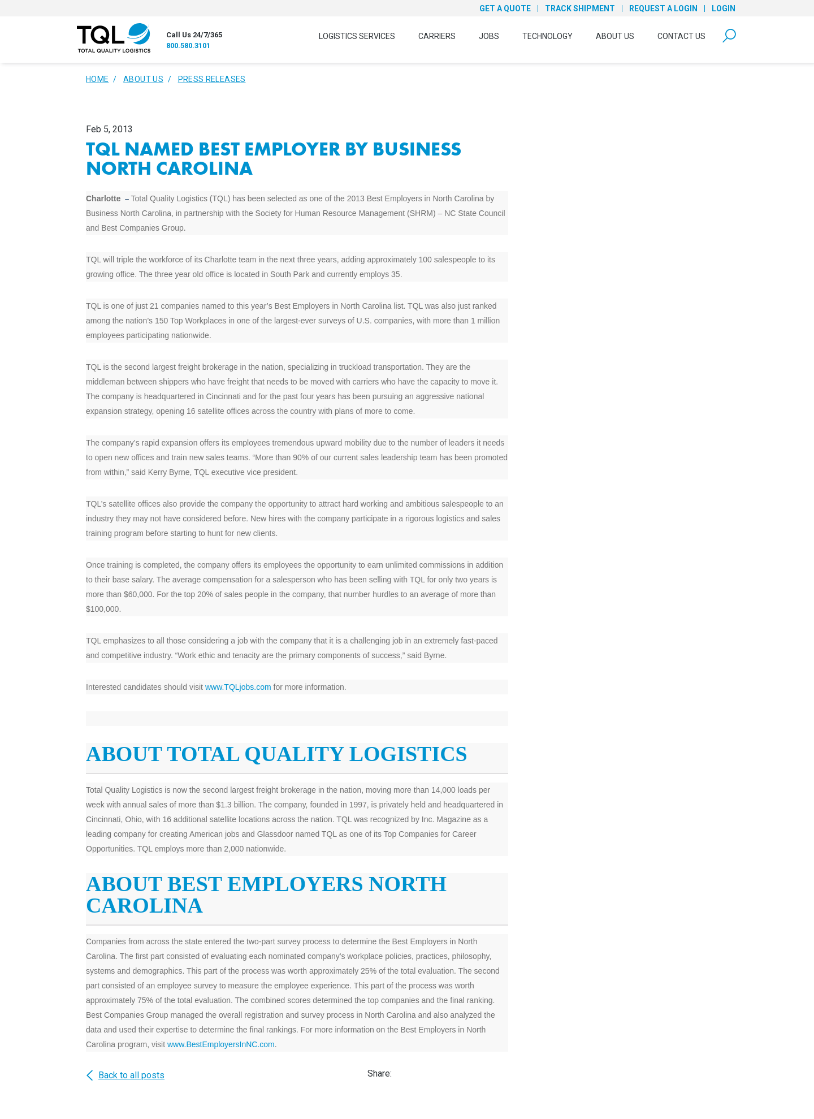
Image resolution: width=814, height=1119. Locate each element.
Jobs (489, 36)
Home (97, 79)
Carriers (437, 36)
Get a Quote (505, 8)
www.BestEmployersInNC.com (221, 1044)
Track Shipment (580, 8)
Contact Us (681, 36)
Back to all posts (125, 1075)
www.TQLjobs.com (238, 687)
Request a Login (663, 8)
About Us (615, 36)
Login (723, 8)
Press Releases (212, 79)
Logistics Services (357, 36)
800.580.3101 (188, 45)
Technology (547, 36)
